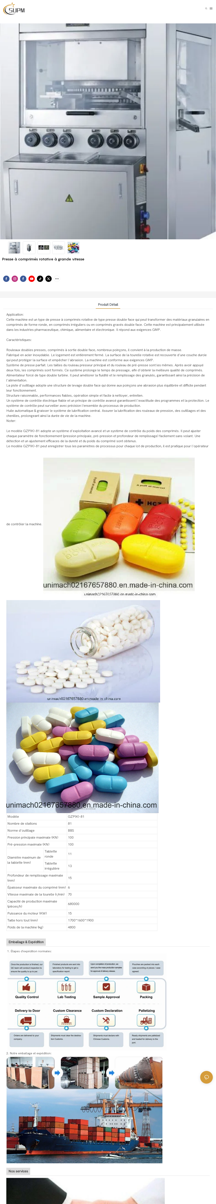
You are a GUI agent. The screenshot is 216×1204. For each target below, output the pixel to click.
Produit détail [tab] (108, 305)
